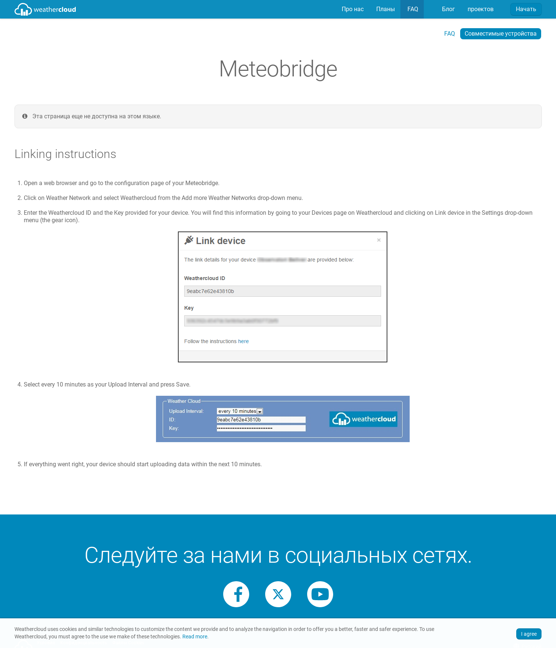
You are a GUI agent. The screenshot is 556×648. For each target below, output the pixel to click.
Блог (447, 9)
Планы (385, 9)
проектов (480, 9)
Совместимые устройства (501, 33)
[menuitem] (352, 9)
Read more (194, 637)
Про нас (352, 9)
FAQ (412, 9)
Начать (526, 9)
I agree (529, 634)
